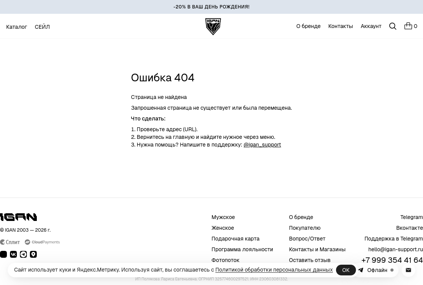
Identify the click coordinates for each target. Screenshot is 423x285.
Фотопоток (226, 260)
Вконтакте (409, 227)
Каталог (16, 26)
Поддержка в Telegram (393, 238)
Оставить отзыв (310, 260)
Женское (223, 227)
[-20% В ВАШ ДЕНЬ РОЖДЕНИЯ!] (211, 7)
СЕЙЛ (42, 26)
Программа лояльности (242, 249)
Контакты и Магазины (317, 249)
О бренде (309, 26)
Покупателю (305, 227)
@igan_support (262, 144)
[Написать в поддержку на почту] (408, 270)
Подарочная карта (235, 238)
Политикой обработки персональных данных (274, 269)
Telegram (411, 217)
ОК (345, 270)
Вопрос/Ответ (307, 238)
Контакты (340, 26)
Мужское (223, 217)
